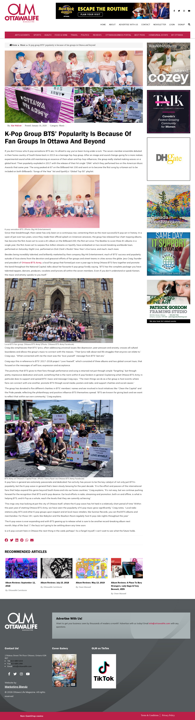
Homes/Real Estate (158, 35)
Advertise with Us (128, 24)
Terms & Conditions (150, 715)
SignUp (181, 24)
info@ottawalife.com (159, 623)
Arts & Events (22, 35)
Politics (85, 35)
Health (47, 35)
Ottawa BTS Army (32, 262)
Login (172, 24)
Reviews (97, 35)
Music (23, 45)
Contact (145, 24)
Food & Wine (61, 35)
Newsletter (159, 24)
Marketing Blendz (16, 686)
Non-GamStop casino (31, 716)
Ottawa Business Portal (118, 35)
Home (103, 24)
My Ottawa (177, 35)
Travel (74, 35)
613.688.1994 (17, 663)
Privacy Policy (168, 715)
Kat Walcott (16, 125)
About (112, 24)
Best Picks (139, 35)
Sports (37, 35)
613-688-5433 (16, 661)
